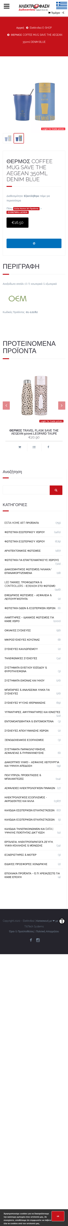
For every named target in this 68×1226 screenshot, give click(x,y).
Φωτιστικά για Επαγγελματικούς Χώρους (32, 560)
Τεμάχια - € (56, 12)
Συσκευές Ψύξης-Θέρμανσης (25, 702)
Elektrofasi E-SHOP (41, 27)
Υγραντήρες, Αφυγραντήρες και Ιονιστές (32, 712)
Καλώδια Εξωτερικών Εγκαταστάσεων (30, 819)
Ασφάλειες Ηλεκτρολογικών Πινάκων (30, 788)
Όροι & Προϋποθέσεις (21, 931)
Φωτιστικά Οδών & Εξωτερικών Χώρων (30, 608)
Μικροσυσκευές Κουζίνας (22, 639)
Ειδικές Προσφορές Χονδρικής (26, 864)
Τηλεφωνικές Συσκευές (21, 658)
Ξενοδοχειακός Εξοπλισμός (24, 740)
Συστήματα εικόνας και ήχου (25, 680)
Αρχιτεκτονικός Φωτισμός (23, 550)
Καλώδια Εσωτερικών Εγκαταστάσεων (29, 810)
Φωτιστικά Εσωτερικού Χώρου (25, 532)
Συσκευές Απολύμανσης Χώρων (26, 730)
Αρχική (20, 27)
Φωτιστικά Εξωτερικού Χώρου (25, 541)
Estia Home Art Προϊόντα (26, 209)
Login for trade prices (53, 129)
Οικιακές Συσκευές (18, 630)
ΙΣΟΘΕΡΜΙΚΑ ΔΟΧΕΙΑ (17, 212)
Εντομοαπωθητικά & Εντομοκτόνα (29, 721)
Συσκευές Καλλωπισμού (21, 649)
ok (58, 1216)
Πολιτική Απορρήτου (47, 931)
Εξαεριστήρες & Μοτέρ (20, 854)
